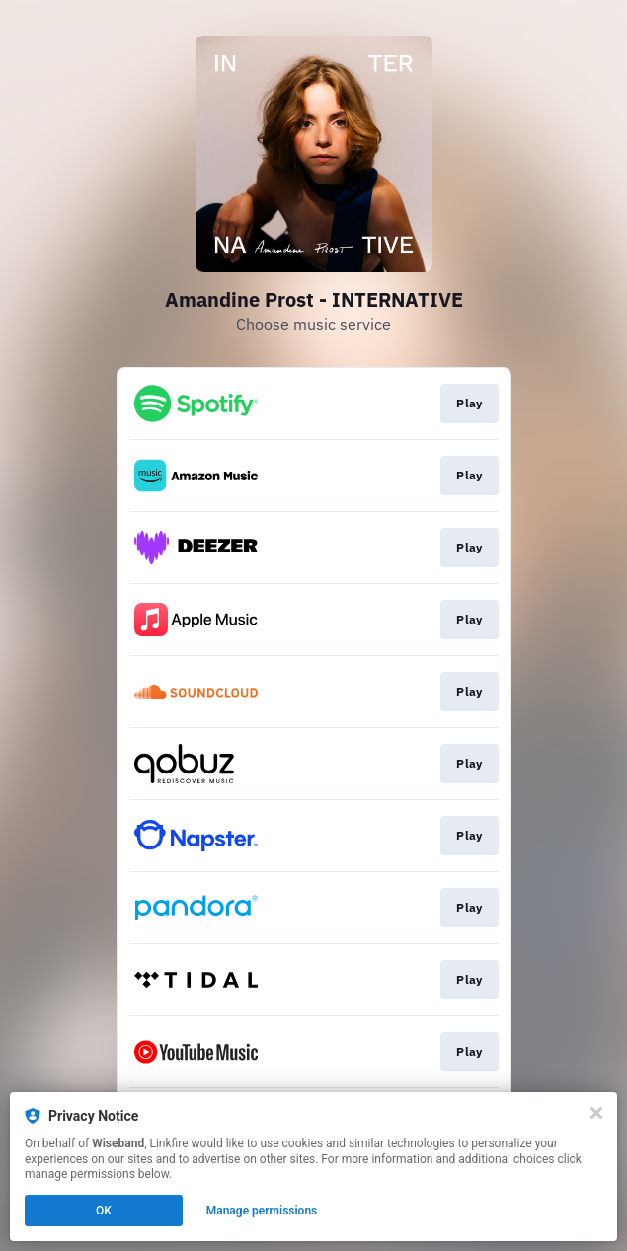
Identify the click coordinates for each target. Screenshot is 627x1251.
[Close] (596, 1113)
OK (104, 1210)
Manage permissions (262, 1210)
